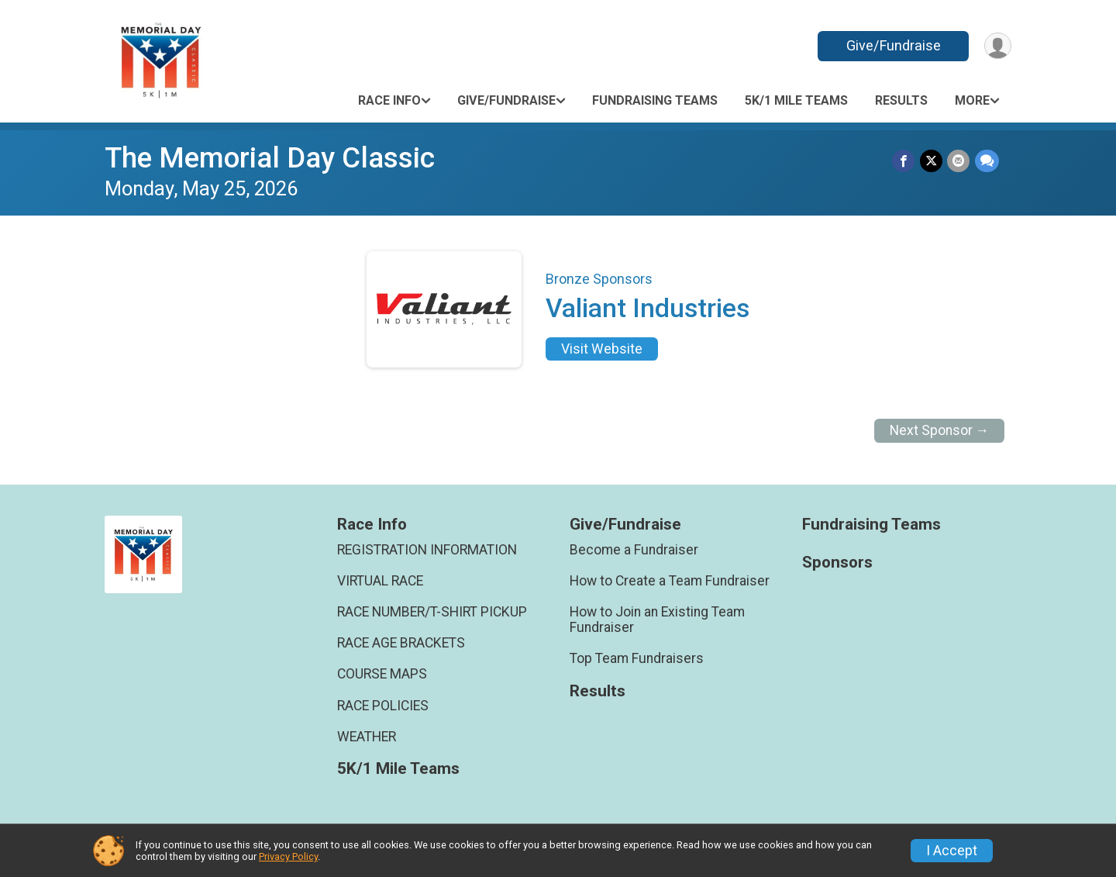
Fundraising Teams (655, 100)
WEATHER (366, 736)
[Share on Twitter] (932, 161)
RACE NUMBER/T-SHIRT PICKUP (432, 612)
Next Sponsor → (940, 430)
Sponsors (837, 562)
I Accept (951, 850)
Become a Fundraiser (634, 550)
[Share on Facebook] (905, 161)
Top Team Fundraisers (637, 658)
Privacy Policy (288, 856)
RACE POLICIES (383, 705)
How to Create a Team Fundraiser (670, 581)
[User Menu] (997, 46)
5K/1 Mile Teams (796, 100)
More (972, 100)
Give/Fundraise (892, 45)
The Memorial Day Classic (270, 157)
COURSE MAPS (382, 674)
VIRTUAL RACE (380, 581)
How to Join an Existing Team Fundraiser (657, 619)
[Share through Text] (987, 161)
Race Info (389, 100)
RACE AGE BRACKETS (401, 643)
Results (901, 100)
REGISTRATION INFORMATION (427, 550)
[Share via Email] (959, 161)
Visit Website (601, 349)
